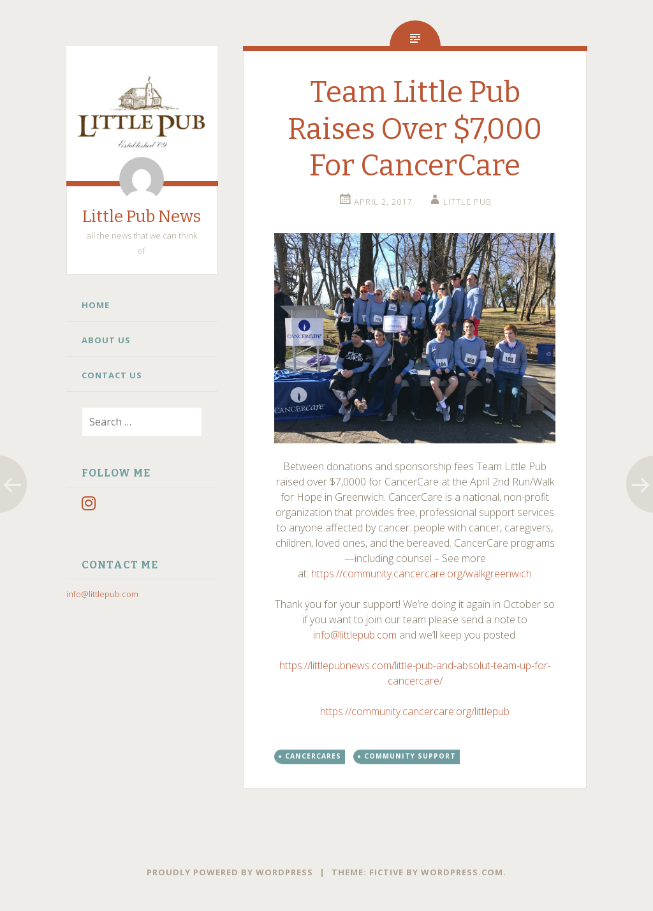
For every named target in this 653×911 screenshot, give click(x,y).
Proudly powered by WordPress (230, 872)
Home (96, 305)
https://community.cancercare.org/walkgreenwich (421, 574)
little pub (467, 201)
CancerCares (313, 756)
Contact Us (112, 375)
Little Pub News (141, 216)
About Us (106, 340)
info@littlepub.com (102, 594)
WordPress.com (462, 872)
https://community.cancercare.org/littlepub (415, 711)
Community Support (410, 756)
